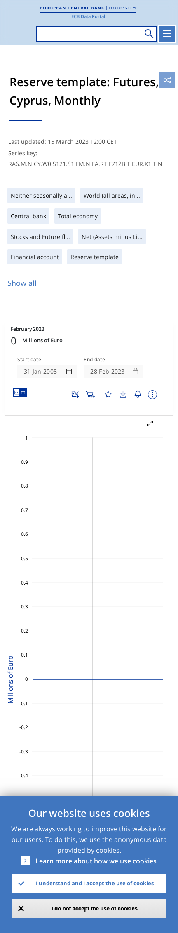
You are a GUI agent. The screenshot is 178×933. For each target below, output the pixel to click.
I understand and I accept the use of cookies (95, 883)
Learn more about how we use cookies (96, 860)
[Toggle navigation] (167, 34)
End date (94, 359)
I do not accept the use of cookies (95, 908)
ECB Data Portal (88, 16)
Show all (22, 283)
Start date (29, 359)
